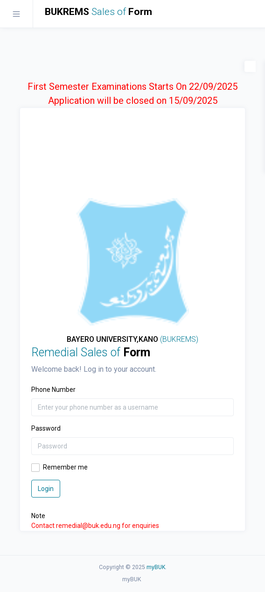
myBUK (155, 567)
